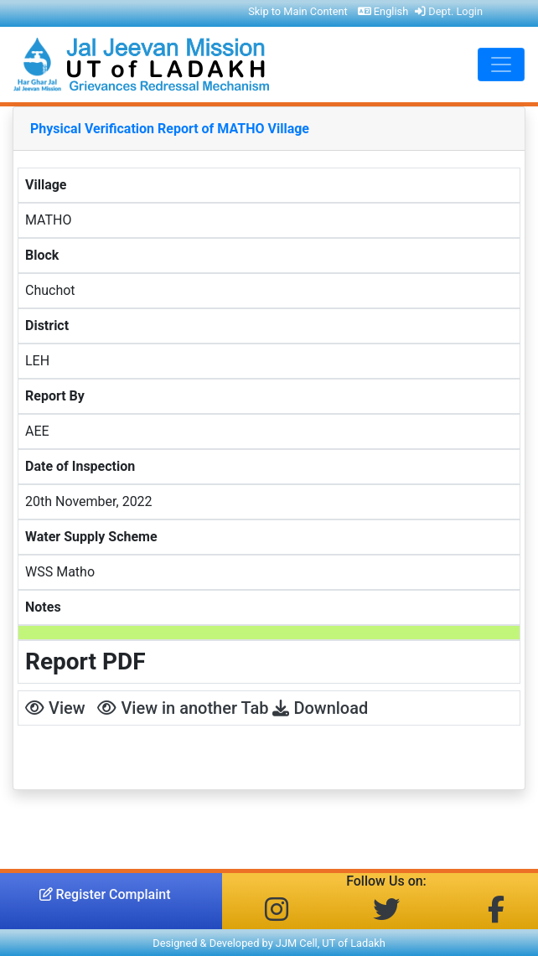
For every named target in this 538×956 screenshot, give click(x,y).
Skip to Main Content (298, 11)
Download (320, 708)
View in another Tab (182, 708)
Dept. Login (449, 11)
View (55, 708)
